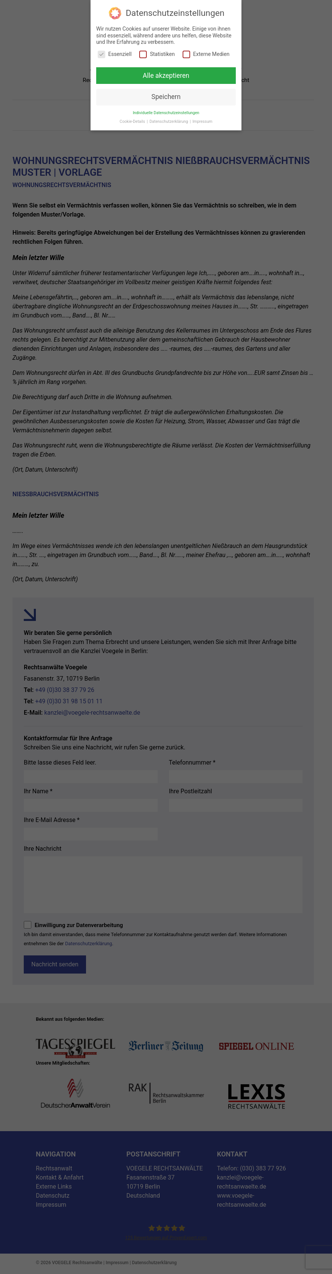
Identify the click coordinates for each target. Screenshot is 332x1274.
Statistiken (157, 54)
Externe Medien (206, 54)
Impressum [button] (202, 121)
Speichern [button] (165, 97)
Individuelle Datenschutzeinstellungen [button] (166, 112)
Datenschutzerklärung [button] (169, 121)
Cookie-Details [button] (133, 121)
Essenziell (115, 54)
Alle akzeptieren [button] (166, 75)
